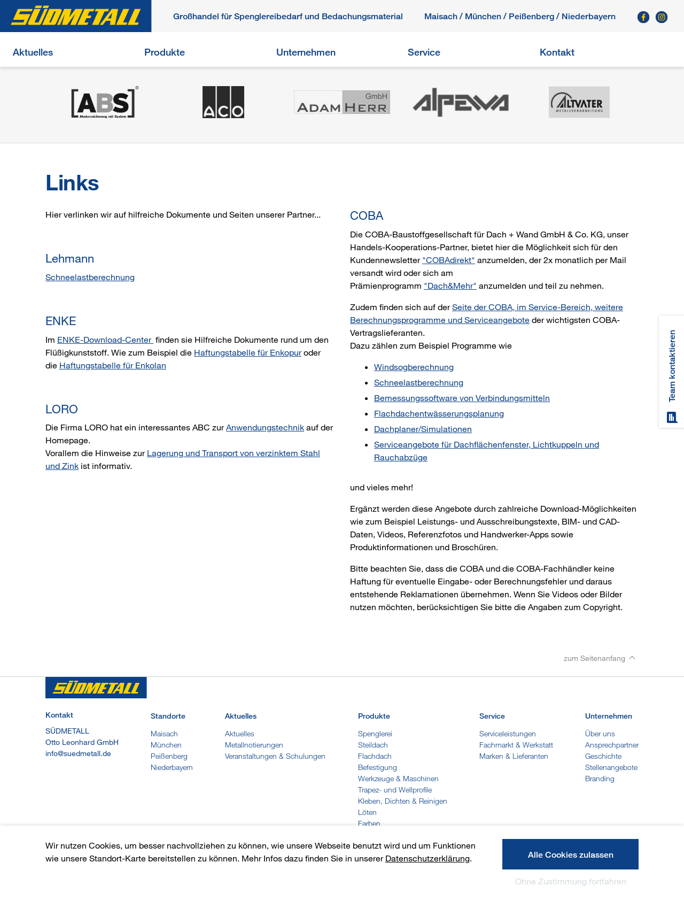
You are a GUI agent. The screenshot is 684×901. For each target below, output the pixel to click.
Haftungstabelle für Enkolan (112, 365)
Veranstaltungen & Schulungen (275, 755)
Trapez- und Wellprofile (395, 789)
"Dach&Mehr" (450, 285)
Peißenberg (531, 16)
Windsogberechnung (414, 366)
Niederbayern (172, 767)
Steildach (373, 744)
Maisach (440, 16)
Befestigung (377, 767)
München (483, 16)
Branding (600, 778)
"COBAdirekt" (448, 260)
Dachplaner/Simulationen (423, 428)
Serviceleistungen (507, 733)
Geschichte (603, 755)
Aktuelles (33, 52)
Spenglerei (375, 733)
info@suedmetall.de (78, 753)
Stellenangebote (611, 767)
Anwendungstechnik (265, 427)
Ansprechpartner (612, 744)
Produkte (164, 52)
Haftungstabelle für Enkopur (247, 352)
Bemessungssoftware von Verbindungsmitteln (462, 397)
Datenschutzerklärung (427, 858)
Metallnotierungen (254, 744)
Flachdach (375, 755)
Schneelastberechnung (90, 277)
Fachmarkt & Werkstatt (516, 744)
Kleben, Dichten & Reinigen (402, 800)
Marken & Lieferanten (513, 755)
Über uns (600, 733)
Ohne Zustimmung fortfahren (570, 881)
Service (424, 52)
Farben (369, 823)
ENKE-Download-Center (105, 339)
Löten (367, 812)
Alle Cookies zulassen (570, 855)
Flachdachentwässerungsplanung (439, 413)
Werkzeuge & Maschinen (398, 778)
